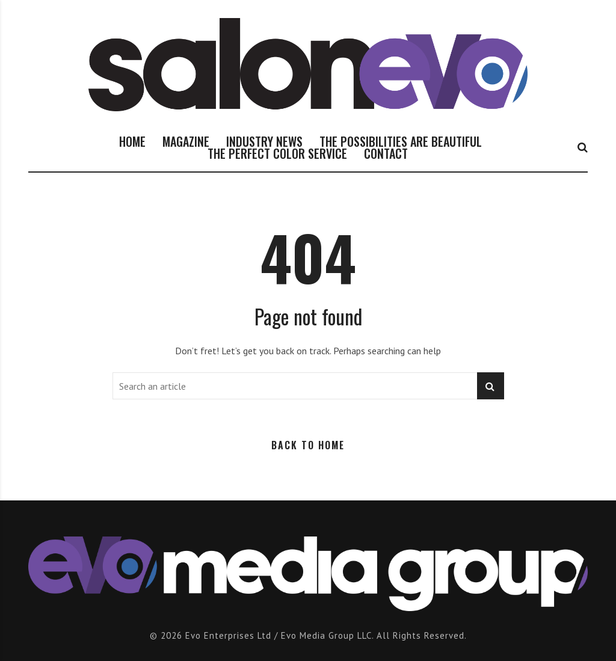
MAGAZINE (185, 141)
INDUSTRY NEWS (264, 141)
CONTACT (386, 153)
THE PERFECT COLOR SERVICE (277, 153)
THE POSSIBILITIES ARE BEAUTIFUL (400, 141)
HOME (132, 141)
